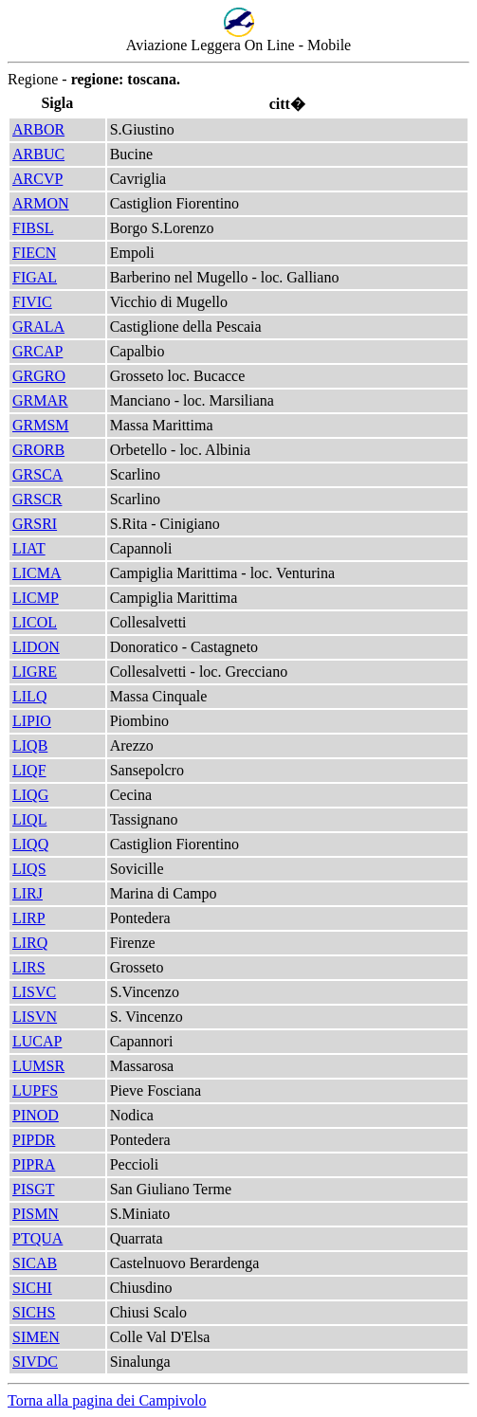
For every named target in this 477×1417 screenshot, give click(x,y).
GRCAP (37, 351)
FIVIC (32, 302)
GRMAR (40, 400)
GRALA (38, 326)
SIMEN (36, 1337)
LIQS (29, 869)
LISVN (34, 1016)
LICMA (37, 573)
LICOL (34, 622)
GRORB (38, 450)
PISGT (33, 1189)
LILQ (29, 696)
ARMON (40, 203)
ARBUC (38, 154)
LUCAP (37, 1041)
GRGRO (38, 376)
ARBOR (38, 129)
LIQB (29, 745)
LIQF (29, 770)
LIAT (29, 548)
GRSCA (37, 474)
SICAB (34, 1263)
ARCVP (37, 179)
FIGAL (34, 277)
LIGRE (34, 671)
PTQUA (37, 1238)
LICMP (35, 598)
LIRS (29, 967)
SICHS (33, 1312)
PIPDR (33, 1140)
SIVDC (35, 1361)
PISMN (35, 1214)
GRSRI (34, 524)
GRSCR (37, 499)
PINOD (35, 1115)
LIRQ (29, 943)
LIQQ (30, 844)
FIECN (34, 253)
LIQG (30, 795)
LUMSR (38, 1066)
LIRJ (27, 893)
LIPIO (31, 721)
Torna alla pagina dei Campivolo (107, 1400)
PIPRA (33, 1164)
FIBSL (33, 228)
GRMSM (40, 425)
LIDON (36, 647)
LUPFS (35, 1090)
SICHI (32, 1288)
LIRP (29, 918)
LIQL (29, 819)
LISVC (34, 992)
